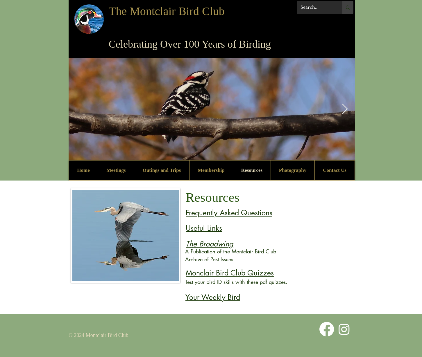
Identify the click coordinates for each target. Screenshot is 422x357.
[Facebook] (326, 329)
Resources (212, 197)
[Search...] (315, 7)
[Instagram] (344, 329)
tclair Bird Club (259, 251)
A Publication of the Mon (213, 251)
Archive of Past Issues (209, 259)
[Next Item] (344, 109)
